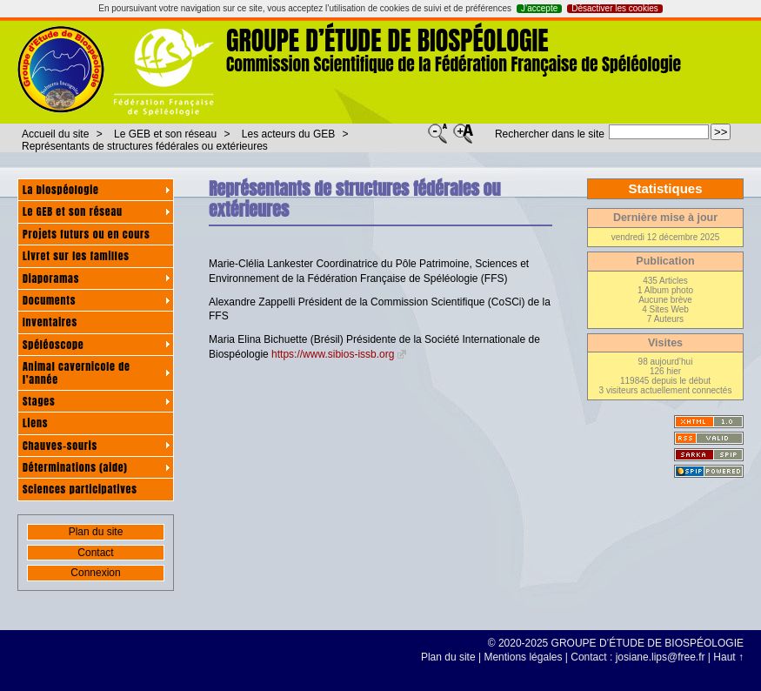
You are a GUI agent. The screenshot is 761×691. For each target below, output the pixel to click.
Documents (49, 300)
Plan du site (96, 532)
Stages (39, 401)
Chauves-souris (60, 445)
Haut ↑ (728, 657)
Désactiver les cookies (614, 8)
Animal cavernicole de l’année (76, 372)
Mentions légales (523, 657)
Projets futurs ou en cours (86, 234)
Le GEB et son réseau (165, 134)
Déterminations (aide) (75, 467)
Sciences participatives (80, 489)
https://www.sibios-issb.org (332, 354)
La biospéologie (61, 190)
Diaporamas (51, 278)
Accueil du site (55, 134)
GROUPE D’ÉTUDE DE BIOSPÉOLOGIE (387, 40)
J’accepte (539, 8)
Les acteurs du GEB (288, 134)
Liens (35, 423)
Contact (95, 553)
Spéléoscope (53, 344)
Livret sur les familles (76, 256)
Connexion (95, 573)
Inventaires (50, 322)
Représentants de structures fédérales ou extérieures (145, 146)
